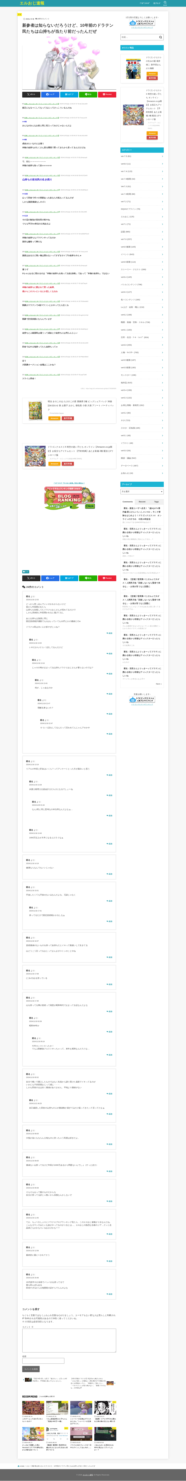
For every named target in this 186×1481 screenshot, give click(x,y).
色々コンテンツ (130, 297)
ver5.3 (126, 393)
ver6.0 (126, 341)
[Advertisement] (69, 539)
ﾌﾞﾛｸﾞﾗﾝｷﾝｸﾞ (145, 3)
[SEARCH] (165, 3)
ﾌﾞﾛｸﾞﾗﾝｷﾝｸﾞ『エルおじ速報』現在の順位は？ (69, 483)
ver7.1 (125, 222)
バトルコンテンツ (131, 282)
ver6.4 (126, 274)
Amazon (55, 418)
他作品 (126, 378)
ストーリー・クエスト (133, 267)
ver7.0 (126, 237)
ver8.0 (125, 163)
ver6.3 (126, 289)
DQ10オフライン (130, 207)
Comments (128, 496)
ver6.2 (126, 312)
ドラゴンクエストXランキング (142, 27)
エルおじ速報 (32, 3)
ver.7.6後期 (128, 178)
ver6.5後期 (128, 245)
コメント (27, 1327)
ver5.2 (125, 408)
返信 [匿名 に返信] (110, 633)
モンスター (128, 371)
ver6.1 (126, 326)
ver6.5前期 (128, 259)
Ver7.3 (126, 185)
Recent (142, 496)
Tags (156, 496)
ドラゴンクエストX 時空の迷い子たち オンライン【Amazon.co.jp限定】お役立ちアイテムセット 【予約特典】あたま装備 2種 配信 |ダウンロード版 (80, 451)
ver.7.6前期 (128, 193)
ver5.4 (126, 386)
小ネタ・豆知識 (130, 423)
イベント (127, 252)
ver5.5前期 (128, 364)
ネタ (19, 14)
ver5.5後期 (128, 356)
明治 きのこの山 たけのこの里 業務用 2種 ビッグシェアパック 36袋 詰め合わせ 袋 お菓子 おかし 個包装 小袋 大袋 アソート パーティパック (81, 405)
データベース (129, 460)
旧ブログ (156, 3)
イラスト (127, 438)
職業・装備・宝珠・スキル (135, 319)
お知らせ (127, 467)
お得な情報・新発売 (132, 401)
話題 (125, 230)
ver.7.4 (126, 170)
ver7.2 (125, 200)
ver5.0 (125, 445)
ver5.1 (125, 430)
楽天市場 (68, 418)
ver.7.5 (126, 155)
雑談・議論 (128, 453)
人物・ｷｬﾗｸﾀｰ (129, 349)
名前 (24, 1356)
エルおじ (127, 215)
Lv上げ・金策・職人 (132, 304)
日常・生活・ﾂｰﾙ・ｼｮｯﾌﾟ (135, 334)
